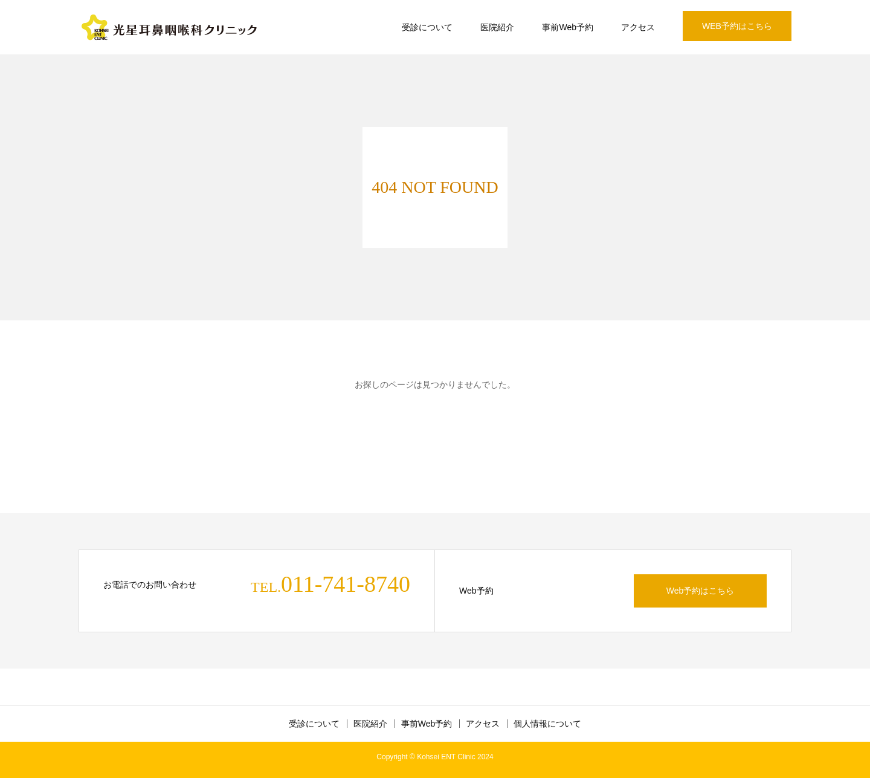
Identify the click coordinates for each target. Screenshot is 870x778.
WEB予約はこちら (737, 26)
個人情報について (547, 723)
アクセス (638, 27)
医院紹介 (497, 27)
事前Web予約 (567, 27)
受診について (427, 27)
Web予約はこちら (700, 590)
